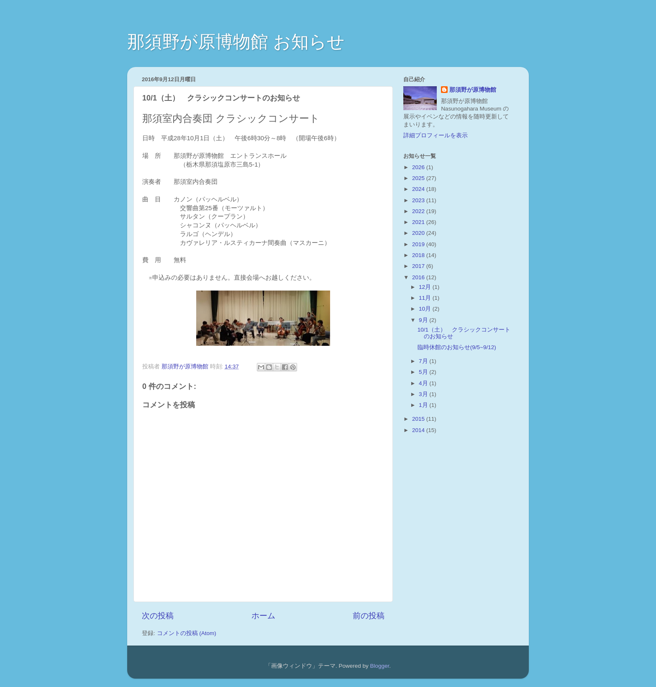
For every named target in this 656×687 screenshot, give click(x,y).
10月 (426, 309)
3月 (424, 394)
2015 (419, 419)
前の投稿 (368, 615)
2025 (419, 178)
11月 (426, 298)
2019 (419, 244)
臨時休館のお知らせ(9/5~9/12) (457, 347)
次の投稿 (158, 615)
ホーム (263, 615)
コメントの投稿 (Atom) (186, 633)
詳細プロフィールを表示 (435, 135)
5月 (424, 372)
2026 (419, 167)
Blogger (379, 666)
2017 (419, 266)
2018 (419, 255)
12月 (426, 287)
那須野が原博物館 (472, 90)
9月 (424, 320)
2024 (419, 189)
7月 (424, 361)
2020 (419, 233)
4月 (424, 383)
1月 (424, 405)
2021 (419, 222)
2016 (419, 277)
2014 (419, 430)
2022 (419, 211)
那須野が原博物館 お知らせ (236, 41)
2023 (419, 200)
